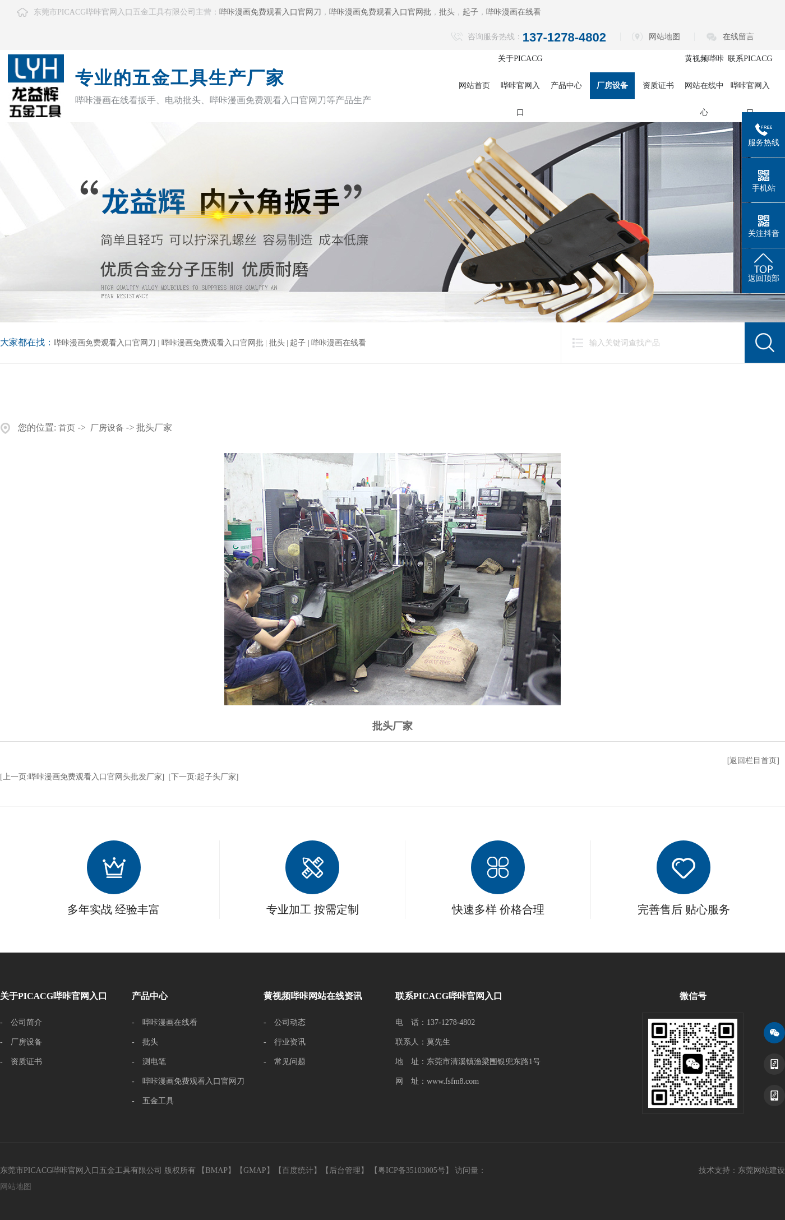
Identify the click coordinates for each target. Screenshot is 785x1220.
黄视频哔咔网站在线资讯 (313, 996)
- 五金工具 (153, 1101)
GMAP (254, 1170)
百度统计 (297, 1170)
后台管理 (345, 1170)
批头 (447, 12)
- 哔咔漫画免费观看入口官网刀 (188, 1081)
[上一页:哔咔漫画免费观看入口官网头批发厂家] (82, 777)
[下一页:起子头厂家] (203, 777)
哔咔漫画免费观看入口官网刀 (270, 12)
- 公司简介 (21, 1022)
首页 (66, 427)
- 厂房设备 (21, 1042)
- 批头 (145, 1042)
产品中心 (566, 85)
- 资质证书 (21, 1061)
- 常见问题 (285, 1061)
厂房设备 (612, 85)
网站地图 (664, 37)
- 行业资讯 (285, 1042)
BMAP (216, 1170)
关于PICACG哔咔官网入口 (520, 85)
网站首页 (474, 85)
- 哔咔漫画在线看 (164, 1022)
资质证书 (658, 85)
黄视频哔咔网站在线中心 (704, 85)
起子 (470, 12)
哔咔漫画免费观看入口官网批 (380, 12)
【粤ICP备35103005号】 (411, 1170)
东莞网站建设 (761, 1170)
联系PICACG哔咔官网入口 (750, 85)
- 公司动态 (285, 1022)
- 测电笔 (149, 1061)
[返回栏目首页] (753, 760)
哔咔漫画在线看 (513, 12)
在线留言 (738, 37)
